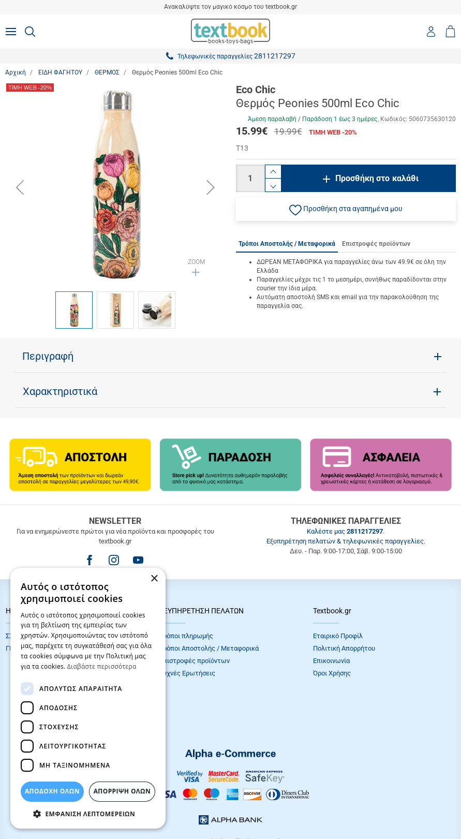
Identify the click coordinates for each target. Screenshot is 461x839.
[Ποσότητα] (250, 178)
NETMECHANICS (263, 805)
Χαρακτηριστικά (60, 391)
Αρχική (15, 72)
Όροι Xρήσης (332, 673)
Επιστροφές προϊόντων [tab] (376, 243)
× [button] (154, 579)
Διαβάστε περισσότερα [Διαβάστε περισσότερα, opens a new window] (102, 666)
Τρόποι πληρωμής (186, 636)
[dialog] (88, 698)
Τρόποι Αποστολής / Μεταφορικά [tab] (287, 243)
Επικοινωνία (331, 661)
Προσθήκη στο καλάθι (377, 178)
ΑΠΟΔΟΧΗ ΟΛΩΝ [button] (52, 791)
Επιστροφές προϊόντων (194, 661)
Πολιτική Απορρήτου (344, 648)
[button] (346, 209)
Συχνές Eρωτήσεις (187, 673)
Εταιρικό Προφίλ (338, 636)
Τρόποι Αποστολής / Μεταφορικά (209, 648)
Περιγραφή (47, 356)
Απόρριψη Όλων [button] (122, 791)
